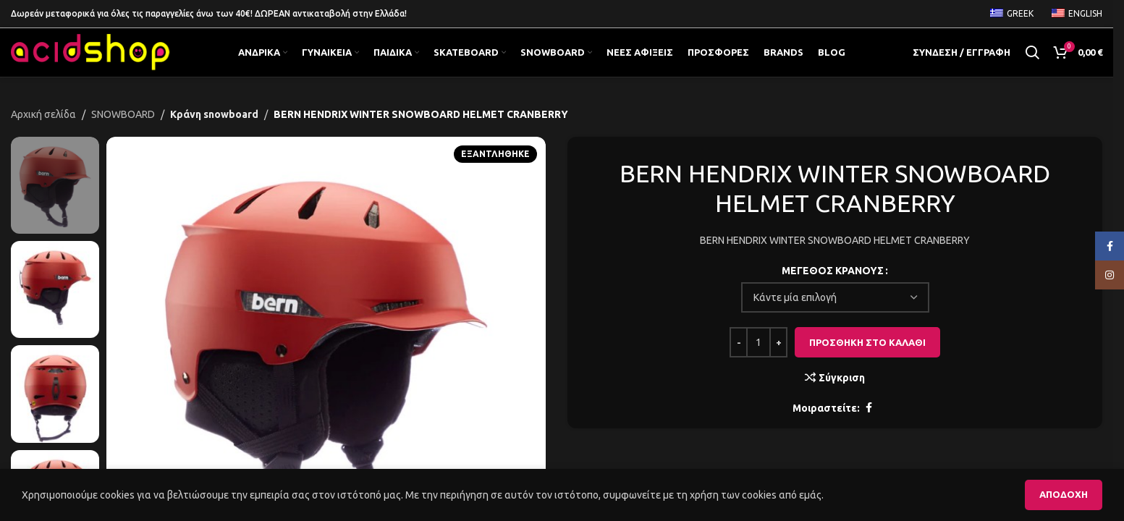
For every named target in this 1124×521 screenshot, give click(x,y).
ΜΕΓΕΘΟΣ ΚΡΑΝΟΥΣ (833, 289)
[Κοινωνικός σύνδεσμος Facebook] (868, 426)
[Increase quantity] (778, 361)
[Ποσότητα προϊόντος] (758, 361)
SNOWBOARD (123, 132)
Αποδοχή (1063, 494)
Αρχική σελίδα (43, 132)
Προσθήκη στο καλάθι (867, 360)
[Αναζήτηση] (1032, 62)
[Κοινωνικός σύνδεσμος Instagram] (1109, 274)
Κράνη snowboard (211, 132)
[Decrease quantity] (739, 361)
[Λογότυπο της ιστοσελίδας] (90, 61)
